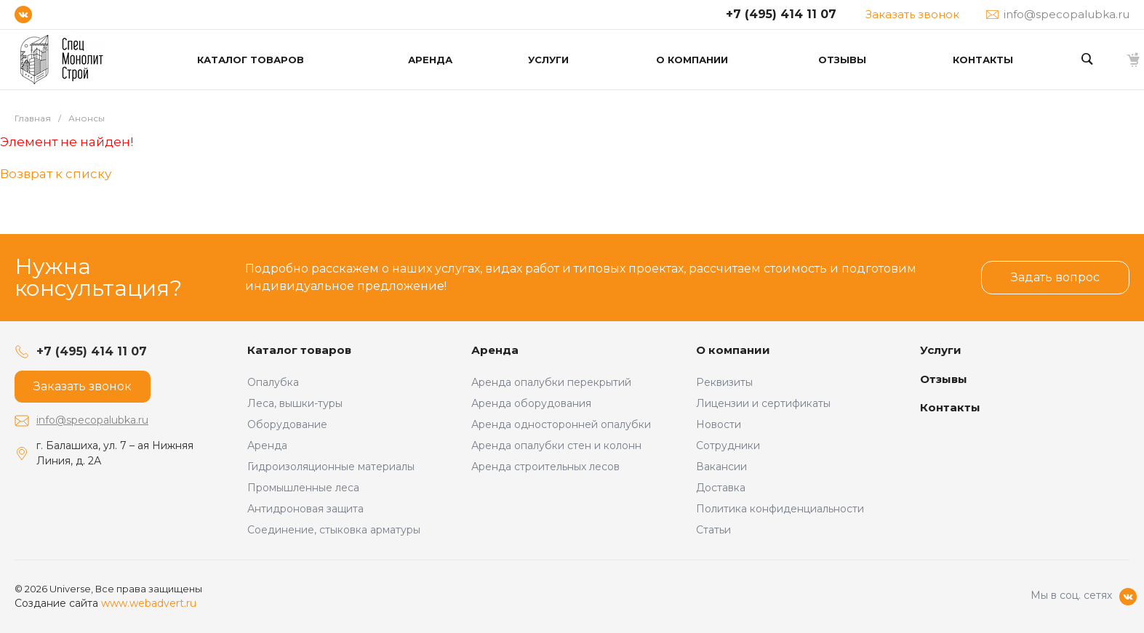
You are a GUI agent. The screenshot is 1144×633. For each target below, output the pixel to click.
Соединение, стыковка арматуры (333, 529)
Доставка (720, 487)
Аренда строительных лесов (545, 466)
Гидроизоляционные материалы (331, 466)
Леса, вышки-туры (295, 403)
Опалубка (273, 382)
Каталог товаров (299, 350)
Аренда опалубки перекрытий (551, 382)
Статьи (713, 529)
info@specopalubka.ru (92, 420)
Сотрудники (728, 445)
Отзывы (943, 379)
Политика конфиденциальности (780, 508)
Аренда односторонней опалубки (561, 424)
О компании (733, 350)
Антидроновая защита (305, 508)
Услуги (940, 350)
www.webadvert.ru (148, 603)
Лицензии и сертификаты (763, 403)
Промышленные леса (303, 487)
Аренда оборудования (531, 403)
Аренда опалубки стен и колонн (556, 445)
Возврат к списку (55, 173)
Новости (718, 424)
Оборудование (287, 424)
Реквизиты (724, 382)
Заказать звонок (912, 14)
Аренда (267, 445)
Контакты (950, 407)
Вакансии (721, 466)
